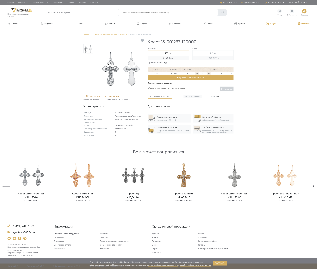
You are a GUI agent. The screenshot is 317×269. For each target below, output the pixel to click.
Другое (239, 23)
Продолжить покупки (160, 96)
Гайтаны (201, 245)
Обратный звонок (298, 2)
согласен (220, 263)
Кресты (13, 23)
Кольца (110, 23)
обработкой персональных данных (195, 265)
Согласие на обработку (111, 245)
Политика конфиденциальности (114, 241)
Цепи (78, 23)
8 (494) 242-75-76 (23, 226)
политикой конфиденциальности (163, 265)
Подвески (46, 23)
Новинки (304, 23)
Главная (11, 2)
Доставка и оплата (40, 2)
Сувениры (202, 237)
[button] (6, 186)
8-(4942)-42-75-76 (276, 2)
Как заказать (58, 2)
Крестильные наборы (207, 241)
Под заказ (59, 237)
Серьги (142, 23)
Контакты (94, 2)
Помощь (71, 2)
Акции (271, 23)
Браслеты (174, 23)
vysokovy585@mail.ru (252, 2)
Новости (82, 2)
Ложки (207, 23)
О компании (23, 2)
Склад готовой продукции (58, 12)
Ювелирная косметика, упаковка (213, 248)
